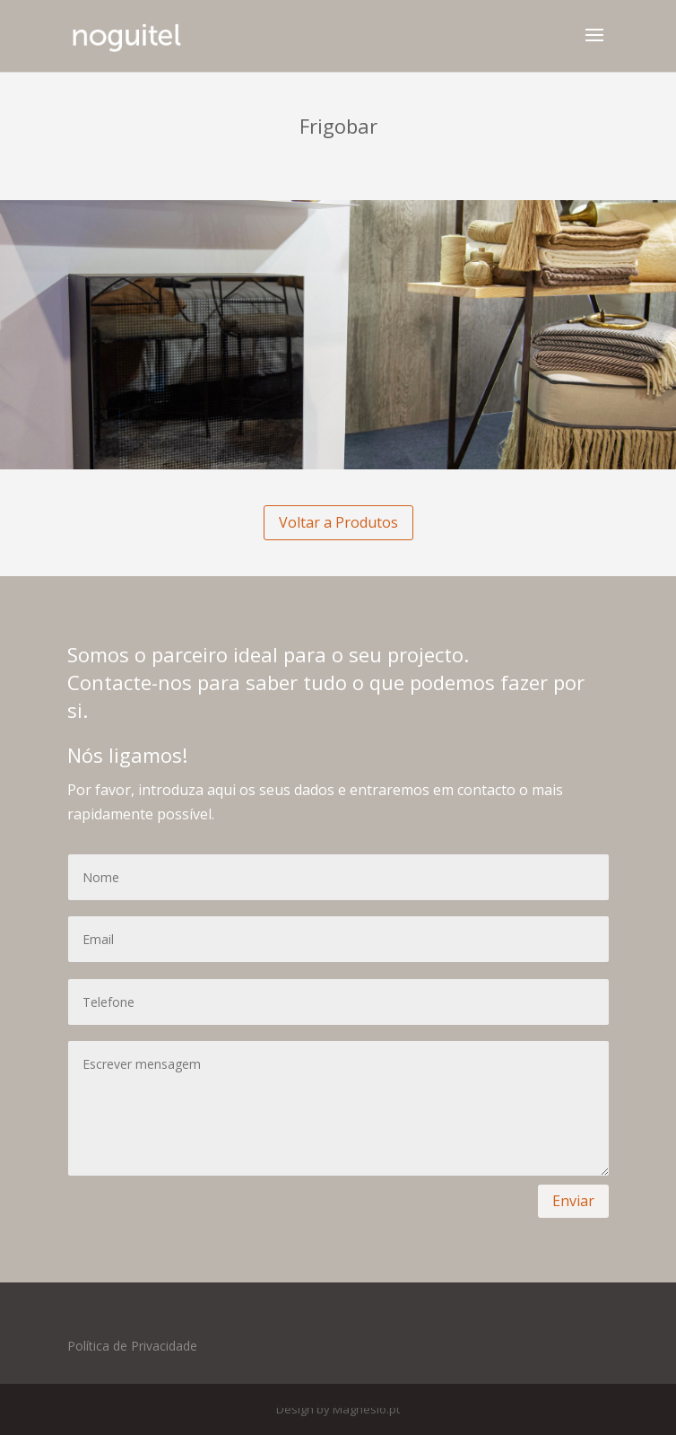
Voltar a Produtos (338, 522)
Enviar (573, 1201)
